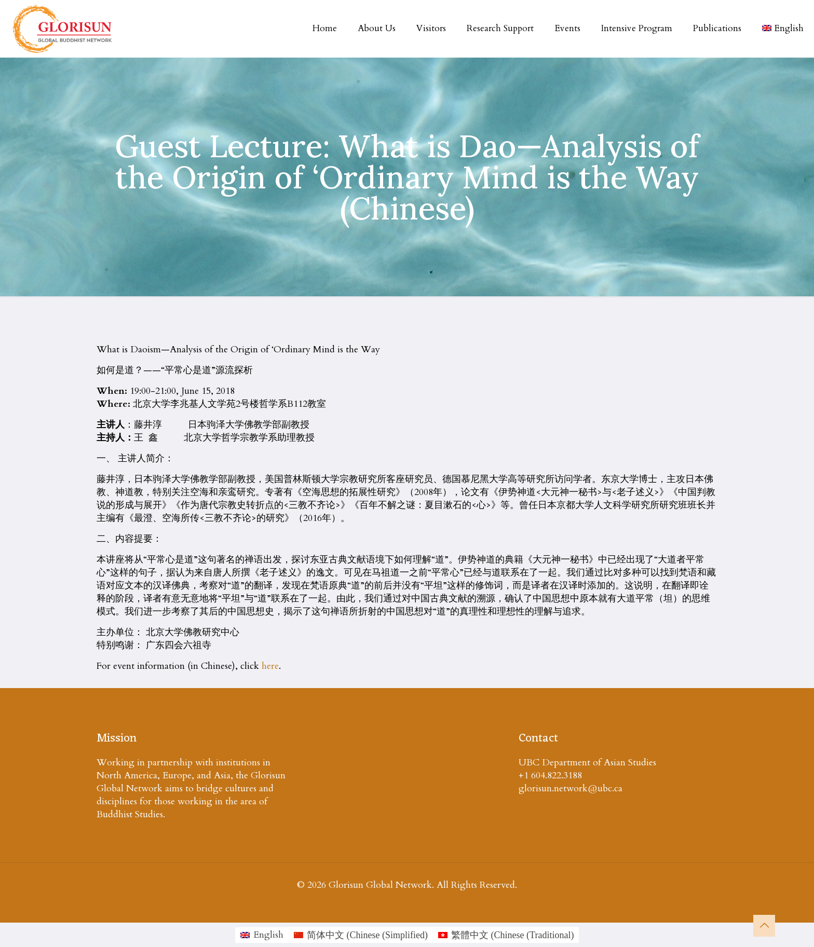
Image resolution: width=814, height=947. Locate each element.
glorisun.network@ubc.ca (570, 788)
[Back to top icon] (764, 926)
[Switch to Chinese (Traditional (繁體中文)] (506, 935)
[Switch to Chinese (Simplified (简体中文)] (361, 935)
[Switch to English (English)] (262, 935)
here (270, 666)
